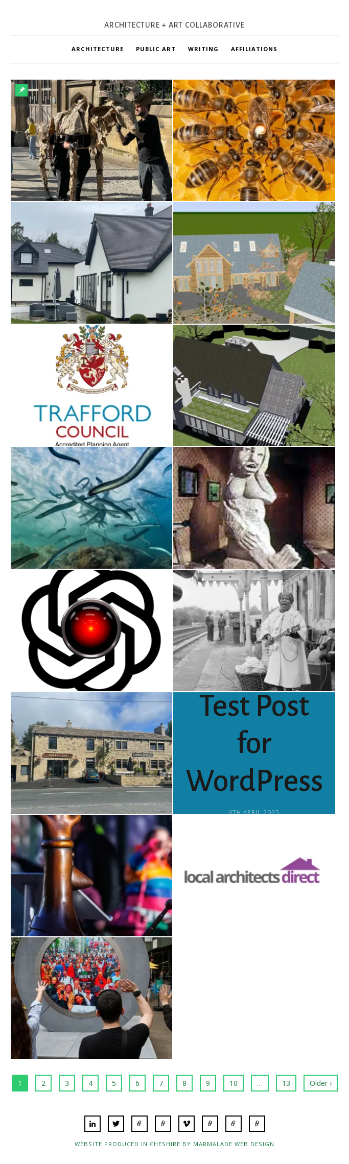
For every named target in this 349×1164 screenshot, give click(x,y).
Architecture (98, 49)
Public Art (156, 49)
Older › (321, 1083)
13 (286, 1083)
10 (233, 1083)
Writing (203, 49)
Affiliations (254, 49)
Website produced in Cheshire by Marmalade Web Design (174, 1144)
